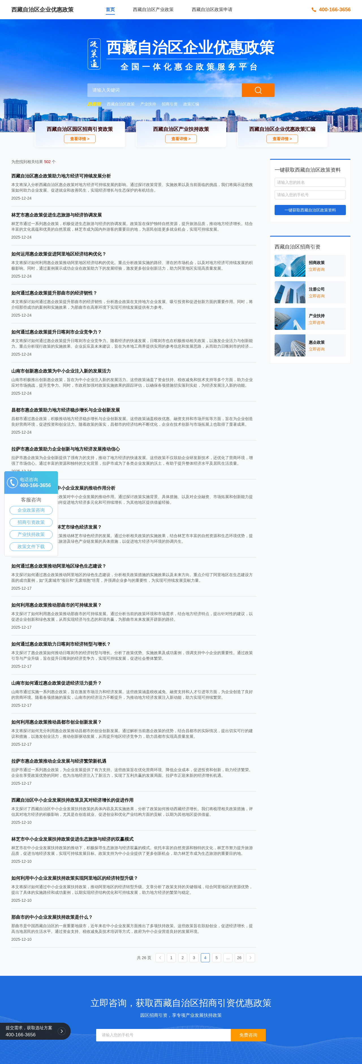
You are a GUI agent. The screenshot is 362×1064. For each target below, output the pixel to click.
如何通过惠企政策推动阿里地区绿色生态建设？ (58, 566)
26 (239, 957)
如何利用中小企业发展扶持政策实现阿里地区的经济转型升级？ (74, 878)
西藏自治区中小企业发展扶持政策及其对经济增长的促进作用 (72, 800)
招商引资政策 (31, 522)
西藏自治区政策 (121, 104)
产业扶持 (148, 104)
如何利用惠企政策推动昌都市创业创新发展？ (56, 722)
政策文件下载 (31, 546)
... (228, 957)
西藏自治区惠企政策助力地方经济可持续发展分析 (61, 176)
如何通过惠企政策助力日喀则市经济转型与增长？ (61, 644)
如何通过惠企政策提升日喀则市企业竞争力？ (56, 332)
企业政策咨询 (31, 510)
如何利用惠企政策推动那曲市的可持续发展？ (56, 605)
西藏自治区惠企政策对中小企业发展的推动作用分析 (63, 488)
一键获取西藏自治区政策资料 (310, 210)
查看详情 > (79, 139)
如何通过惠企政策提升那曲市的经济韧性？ (54, 293)
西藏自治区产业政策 (153, 9)
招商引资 (170, 104)
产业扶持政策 (31, 534)
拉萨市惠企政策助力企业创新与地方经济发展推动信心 (65, 449)
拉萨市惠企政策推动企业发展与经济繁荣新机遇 (58, 761)
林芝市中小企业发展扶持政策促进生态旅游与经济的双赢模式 (72, 839)
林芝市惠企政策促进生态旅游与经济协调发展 (56, 215)
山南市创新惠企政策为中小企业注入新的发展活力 (61, 371)
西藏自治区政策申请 (212, 9)
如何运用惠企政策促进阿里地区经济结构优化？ (58, 254)
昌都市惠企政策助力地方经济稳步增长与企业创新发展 (65, 410)
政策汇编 (191, 104)
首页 (110, 9)
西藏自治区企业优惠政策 (42, 10)
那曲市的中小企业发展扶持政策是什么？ (52, 917)
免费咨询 (248, 1035)
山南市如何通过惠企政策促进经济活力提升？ (56, 683)
